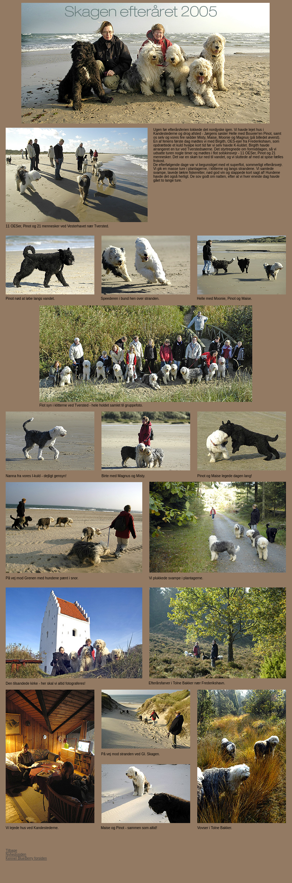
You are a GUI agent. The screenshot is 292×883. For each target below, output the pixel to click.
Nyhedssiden (16, 854)
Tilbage (11, 850)
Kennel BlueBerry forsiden (26, 858)
